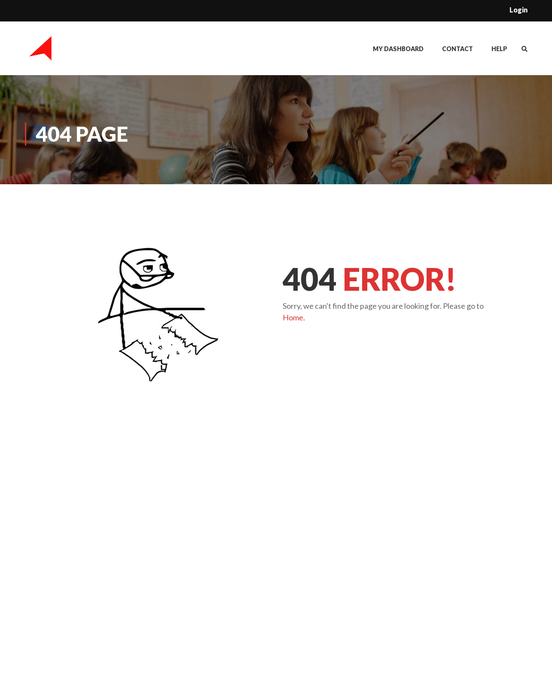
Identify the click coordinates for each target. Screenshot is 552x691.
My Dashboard (398, 48)
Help (499, 48)
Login (518, 10)
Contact (457, 48)
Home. (294, 317)
